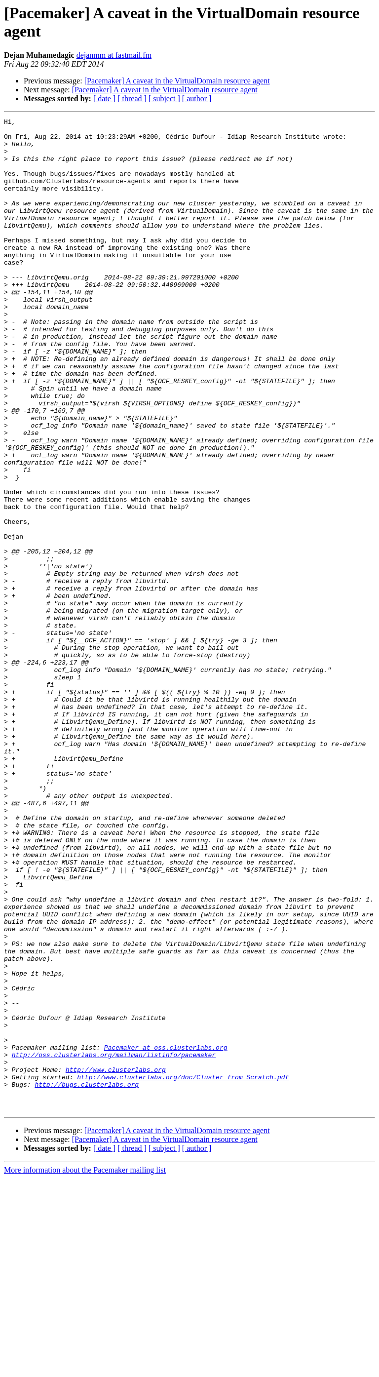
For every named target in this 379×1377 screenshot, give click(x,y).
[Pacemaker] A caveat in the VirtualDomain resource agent (177, 81)
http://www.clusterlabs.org (116, 1260)
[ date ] (104, 98)
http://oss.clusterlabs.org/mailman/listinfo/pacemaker (114, 1242)
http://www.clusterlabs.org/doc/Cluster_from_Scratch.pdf (183, 1269)
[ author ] (197, 98)
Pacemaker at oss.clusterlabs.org (165, 1233)
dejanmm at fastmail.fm (114, 55)
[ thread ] (132, 98)
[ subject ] (164, 98)
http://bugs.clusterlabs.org (87, 1278)
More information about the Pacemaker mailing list (85, 1368)
